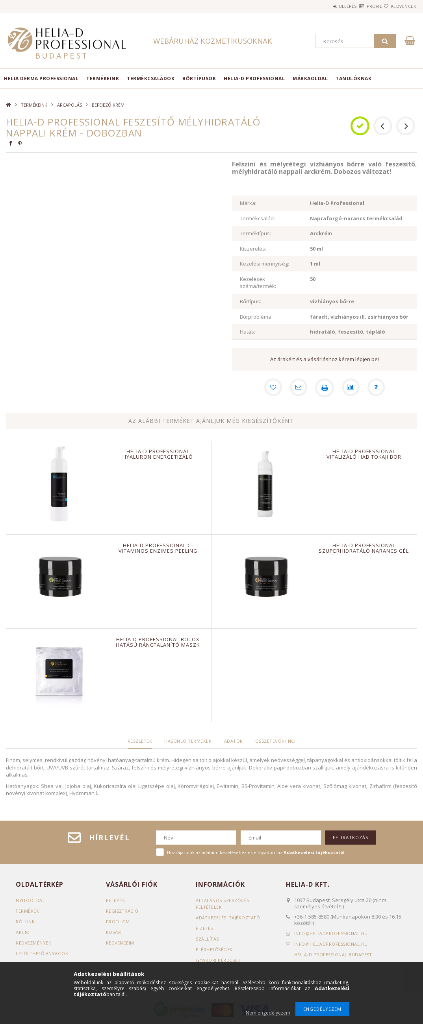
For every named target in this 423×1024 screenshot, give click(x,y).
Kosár (113, 932)
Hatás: (247, 331)
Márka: (248, 203)
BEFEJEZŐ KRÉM (108, 105)
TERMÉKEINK (102, 78)
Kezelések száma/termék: (258, 282)
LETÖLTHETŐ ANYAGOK (43, 953)
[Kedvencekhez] (271, 387)
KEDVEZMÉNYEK (34, 943)
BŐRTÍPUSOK (199, 78)
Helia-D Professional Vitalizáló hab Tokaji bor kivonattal (363, 456)
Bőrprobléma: (256, 316)
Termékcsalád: (257, 218)
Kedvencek (399, 6)
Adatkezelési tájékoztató (229, 918)
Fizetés (204, 928)
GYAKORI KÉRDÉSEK (218, 960)
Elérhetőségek (215, 949)
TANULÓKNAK (353, 78)
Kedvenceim (120, 943)
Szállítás (207, 939)
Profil (359, 6)
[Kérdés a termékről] (378, 387)
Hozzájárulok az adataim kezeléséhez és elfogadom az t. (256, 852)
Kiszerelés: (253, 248)
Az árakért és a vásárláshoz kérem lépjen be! (324, 359)
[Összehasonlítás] (351, 387)
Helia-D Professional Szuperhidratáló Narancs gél (364, 548)
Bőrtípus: (250, 301)
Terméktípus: (255, 233)
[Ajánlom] (297, 387)
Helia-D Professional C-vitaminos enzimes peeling (157, 548)
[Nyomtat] (324, 387)
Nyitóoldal (30, 900)
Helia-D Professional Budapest (333, 955)
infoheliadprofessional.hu (331, 933)
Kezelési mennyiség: (264, 263)
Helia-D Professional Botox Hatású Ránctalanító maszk (158, 642)
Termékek (27, 911)
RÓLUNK (25, 921)
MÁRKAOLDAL (310, 78)
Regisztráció (122, 911)
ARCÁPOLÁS (69, 105)
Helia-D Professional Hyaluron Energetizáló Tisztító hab (157, 456)
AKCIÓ (23, 932)
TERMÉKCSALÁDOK (150, 78)
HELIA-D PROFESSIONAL (254, 78)
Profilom (118, 921)
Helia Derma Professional (41, 78)
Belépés (324, 6)
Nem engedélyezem (268, 1012)
